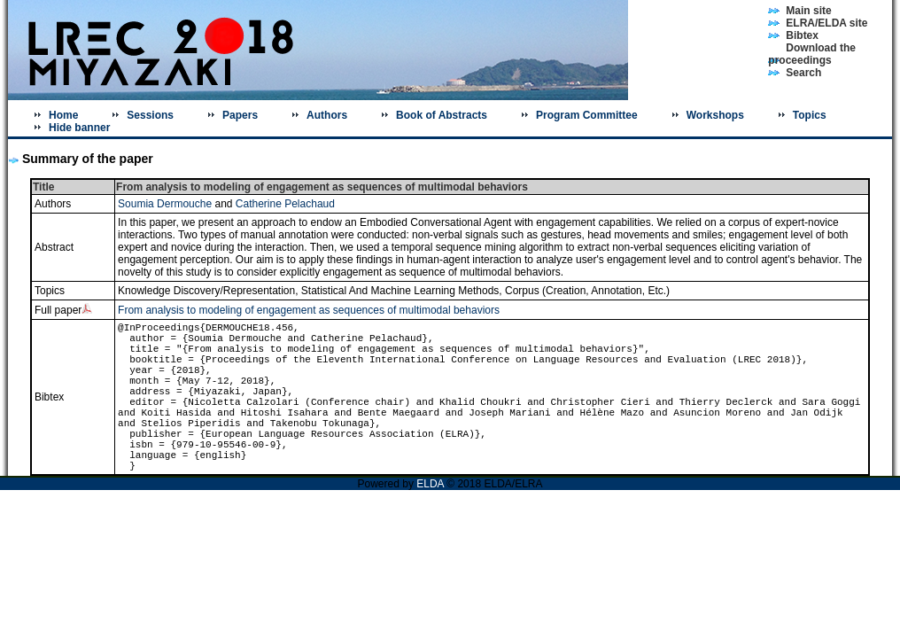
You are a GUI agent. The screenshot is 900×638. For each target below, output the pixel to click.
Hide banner (79, 127)
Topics (809, 115)
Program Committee (587, 115)
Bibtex (802, 35)
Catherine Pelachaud (285, 204)
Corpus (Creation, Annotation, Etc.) (587, 290)
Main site (808, 10)
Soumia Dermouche (165, 204)
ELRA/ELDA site (826, 23)
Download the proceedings (812, 54)
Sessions (150, 115)
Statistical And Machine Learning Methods (400, 290)
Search (803, 72)
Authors (326, 115)
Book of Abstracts (441, 115)
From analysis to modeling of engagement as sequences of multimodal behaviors (309, 310)
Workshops (715, 115)
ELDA (431, 484)
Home (63, 115)
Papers (240, 115)
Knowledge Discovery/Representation (206, 290)
